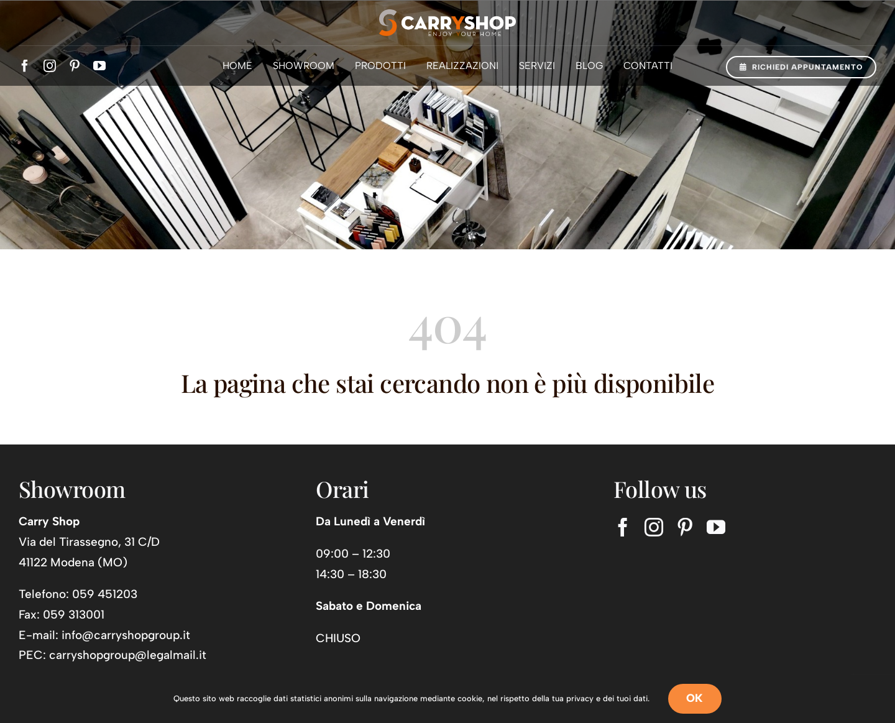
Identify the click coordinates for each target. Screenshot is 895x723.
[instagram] (50, 66)
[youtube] (99, 66)
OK (695, 698)
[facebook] (25, 66)
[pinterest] (74, 66)
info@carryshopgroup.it (126, 635)
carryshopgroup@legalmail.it (127, 655)
